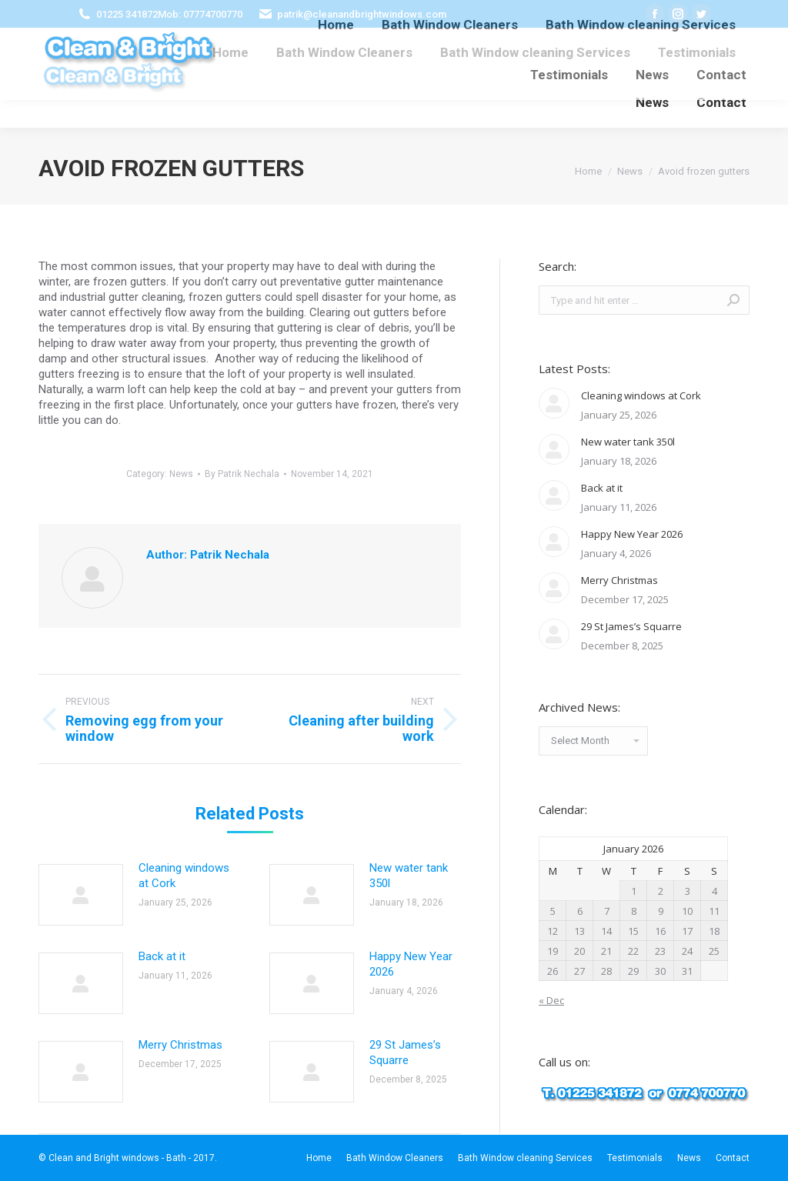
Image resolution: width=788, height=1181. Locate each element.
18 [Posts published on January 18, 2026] (714, 931)
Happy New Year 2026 (410, 964)
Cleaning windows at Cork (184, 875)
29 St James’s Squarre (405, 1052)
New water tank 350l (408, 875)
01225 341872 (127, 14)
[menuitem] (230, 53)
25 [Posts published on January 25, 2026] (714, 951)
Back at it (162, 956)
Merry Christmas (180, 1045)
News (181, 474)
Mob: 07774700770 (200, 14)
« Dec (551, 1000)
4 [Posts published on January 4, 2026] (714, 891)
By (242, 474)
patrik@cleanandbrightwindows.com (361, 14)
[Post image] (80, 895)
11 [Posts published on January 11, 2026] (714, 911)
